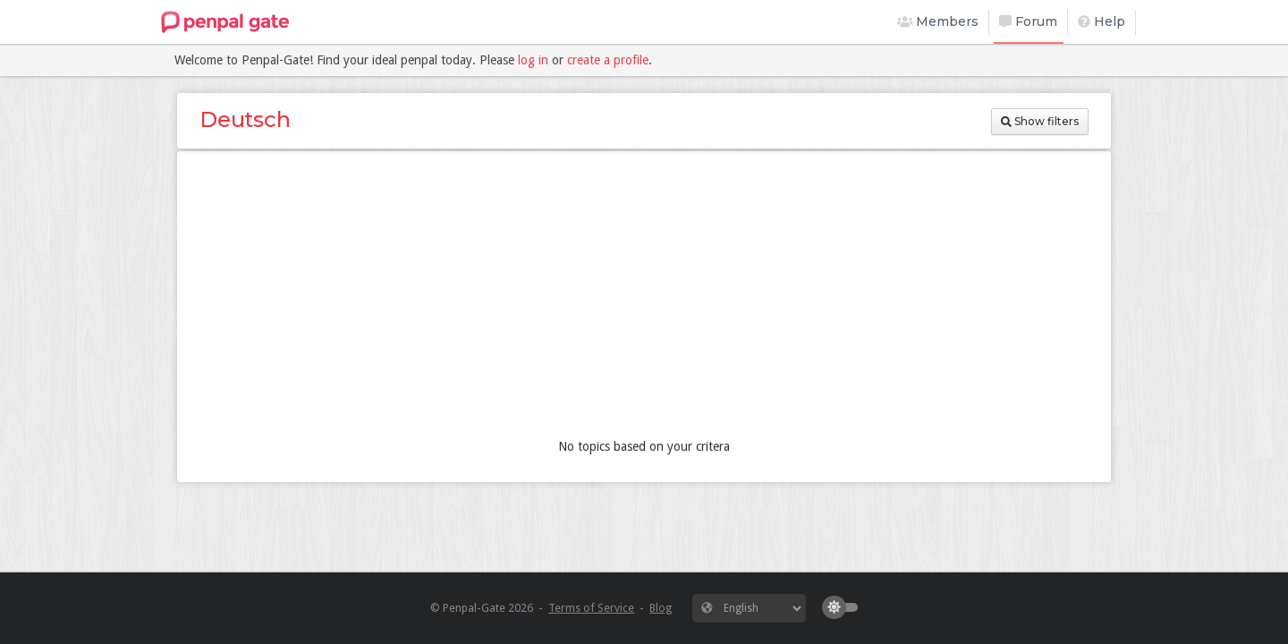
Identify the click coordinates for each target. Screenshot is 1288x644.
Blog (660, 607)
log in (533, 60)
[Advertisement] (644, 299)
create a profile (607, 60)
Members (938, 21)
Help (1101, 21)
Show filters (1040, 121)
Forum (1028, 21)
